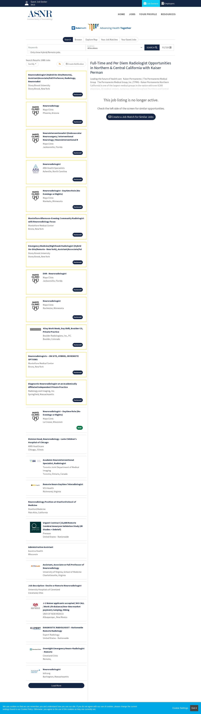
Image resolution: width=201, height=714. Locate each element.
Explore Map (91, 39)
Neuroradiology (51, 105)
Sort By (31, 64)
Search (68, 39)
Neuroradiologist (52, 164)
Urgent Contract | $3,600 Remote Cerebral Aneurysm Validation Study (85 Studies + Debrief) (63, 526)
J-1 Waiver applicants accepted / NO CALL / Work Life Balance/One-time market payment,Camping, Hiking (63, 606)
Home (121, 14)
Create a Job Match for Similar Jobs (130, 117)
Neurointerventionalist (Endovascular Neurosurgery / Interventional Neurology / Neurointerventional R (62, 136)
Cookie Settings (180, 708)
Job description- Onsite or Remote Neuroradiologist (55, 585)
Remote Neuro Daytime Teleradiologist (63, 484)
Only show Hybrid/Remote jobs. (45, 52)
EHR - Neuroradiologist (54, 273)
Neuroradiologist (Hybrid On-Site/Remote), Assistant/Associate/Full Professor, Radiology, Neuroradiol (52, 78)
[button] (167, 47)
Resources (168, 14)
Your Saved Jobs (128, 39)
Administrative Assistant (40, 547)
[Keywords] (56, 47)
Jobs (132, 14)
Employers (168, 3)
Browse (78, 39)
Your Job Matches (109, 39)
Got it (194, 708)
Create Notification (75, 64)
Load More (56, 685)
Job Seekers (151, 3)
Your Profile (148, 14)
